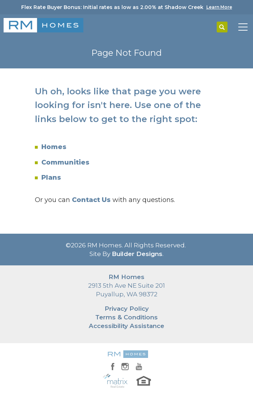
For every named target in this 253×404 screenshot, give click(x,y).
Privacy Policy (127, 308)
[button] (222, 27)
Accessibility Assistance (126, 325)
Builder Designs (137, 253)
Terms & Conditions (126, 317)
